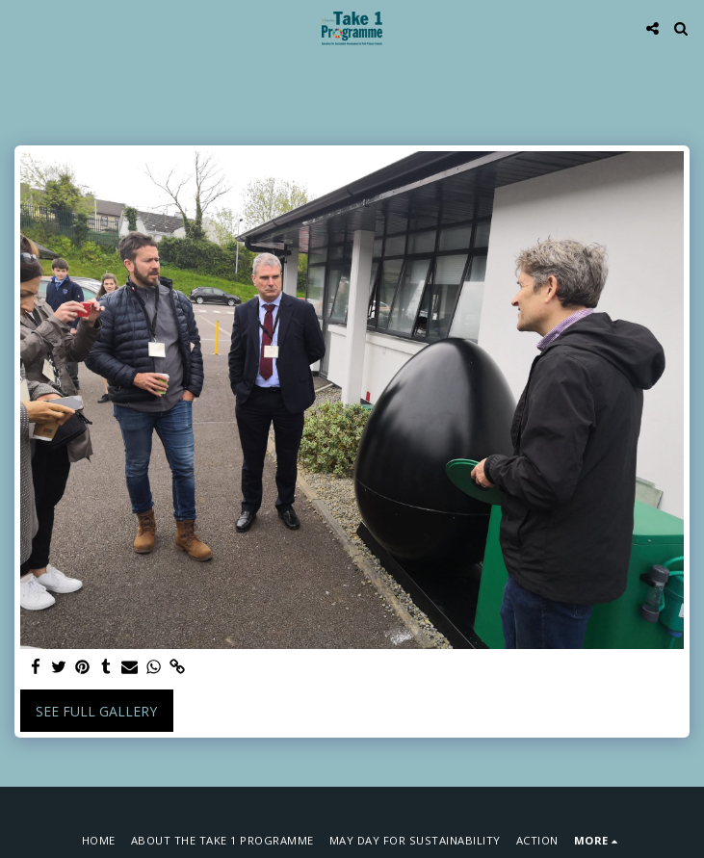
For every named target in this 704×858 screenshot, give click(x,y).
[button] (21, 27)
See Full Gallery (96, 711)
